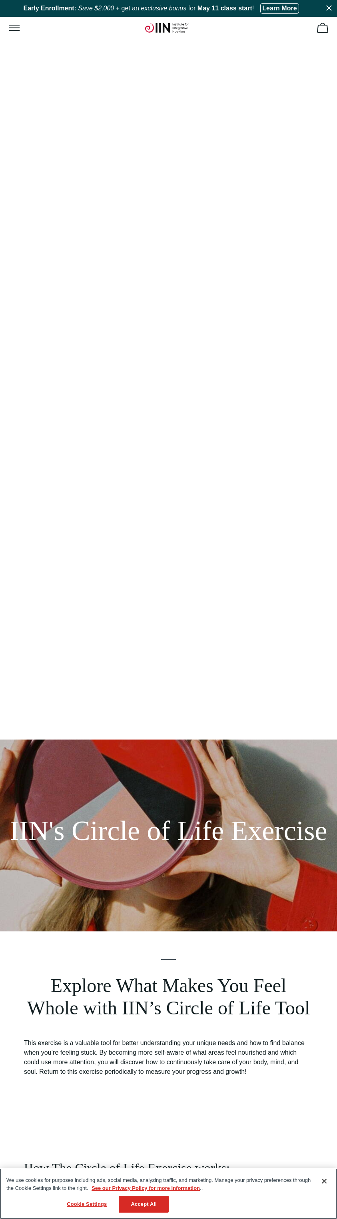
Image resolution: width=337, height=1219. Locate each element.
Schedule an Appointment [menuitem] (51, 1088)
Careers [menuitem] (29, 976)
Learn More (279, 8)
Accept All (144, 1204)
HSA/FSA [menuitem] (31, 989)
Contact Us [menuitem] (33, 1101)
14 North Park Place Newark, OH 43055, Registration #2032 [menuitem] (94, 1114)
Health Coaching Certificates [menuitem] (54, 910)
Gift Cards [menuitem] (31, 950)
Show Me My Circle (168, 776)
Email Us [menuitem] (30, 1061)
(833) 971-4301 (49, 1041)
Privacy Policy (72, 1147)
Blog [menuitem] (24, 963)
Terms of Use (34, 1147)
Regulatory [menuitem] (32, 1002)
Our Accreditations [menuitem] (42, 923)
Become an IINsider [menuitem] (43, 936)
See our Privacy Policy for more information (146, 1188)
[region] (168, 1193)
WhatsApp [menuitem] (32, 1074)
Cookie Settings (87, 1204)
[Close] (324, 1181)
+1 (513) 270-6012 (76, 1049)
